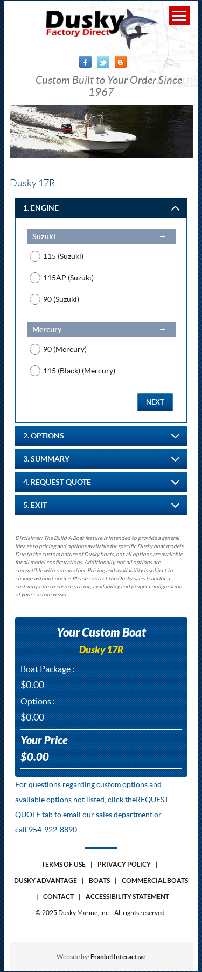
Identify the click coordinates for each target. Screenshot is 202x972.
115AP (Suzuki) (68, 277)
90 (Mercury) (65, 349)
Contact (58, 896)
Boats (99, 880)
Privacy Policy (124, 864)
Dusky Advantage (45, 880)
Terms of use (63, 864)
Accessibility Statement (127, 896)
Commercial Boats (155, 880)
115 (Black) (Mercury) (79, 370)
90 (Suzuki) (61, 299)
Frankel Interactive (117, 956)
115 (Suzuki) (63, 256)
